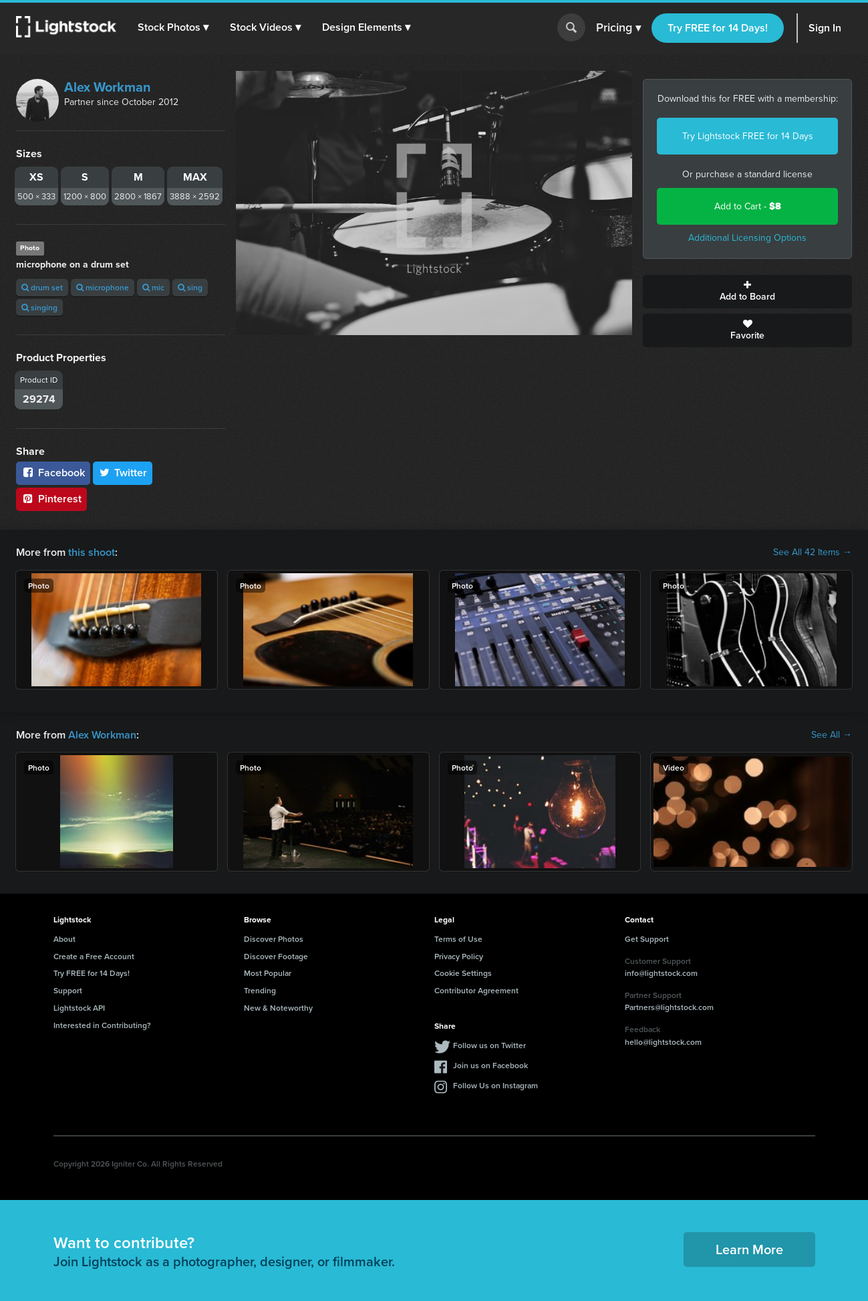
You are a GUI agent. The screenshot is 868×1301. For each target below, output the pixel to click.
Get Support (647, 938)
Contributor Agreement (476, 990)
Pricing (618, 28)
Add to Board (747, 291)
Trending (260, 990)
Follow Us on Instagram (495, 1085)
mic (153, 287)
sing (190, 287)
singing (39, 307)
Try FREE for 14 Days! (718, 27)
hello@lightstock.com (663, 1041)
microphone (102, 287)
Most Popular (267, 973)
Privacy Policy (458, 956)
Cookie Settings (463, 973)
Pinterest (51, 498)
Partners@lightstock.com (669, 1007)
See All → (831, 735)
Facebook (53, 472)
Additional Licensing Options (747, 238)
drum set (42, 287)
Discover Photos (273, 938)
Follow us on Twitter (489, 1045)
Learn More (749, 1249)
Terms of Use (458, 938)
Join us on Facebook (490, 1065)
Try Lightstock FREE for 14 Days (747, 136)
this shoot (91, 552)
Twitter (123, 472)
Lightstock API (79, 1007)
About (64, 938)
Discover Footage (276, 956)
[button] (173, 27)
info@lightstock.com (661, 973)
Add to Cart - (747, 206)
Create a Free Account (93, 956)
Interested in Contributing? (102, 1025)
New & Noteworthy (278, 1007)
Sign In (825, 27)
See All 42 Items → (812, 552)
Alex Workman (107, 87)
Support (67, 990)
